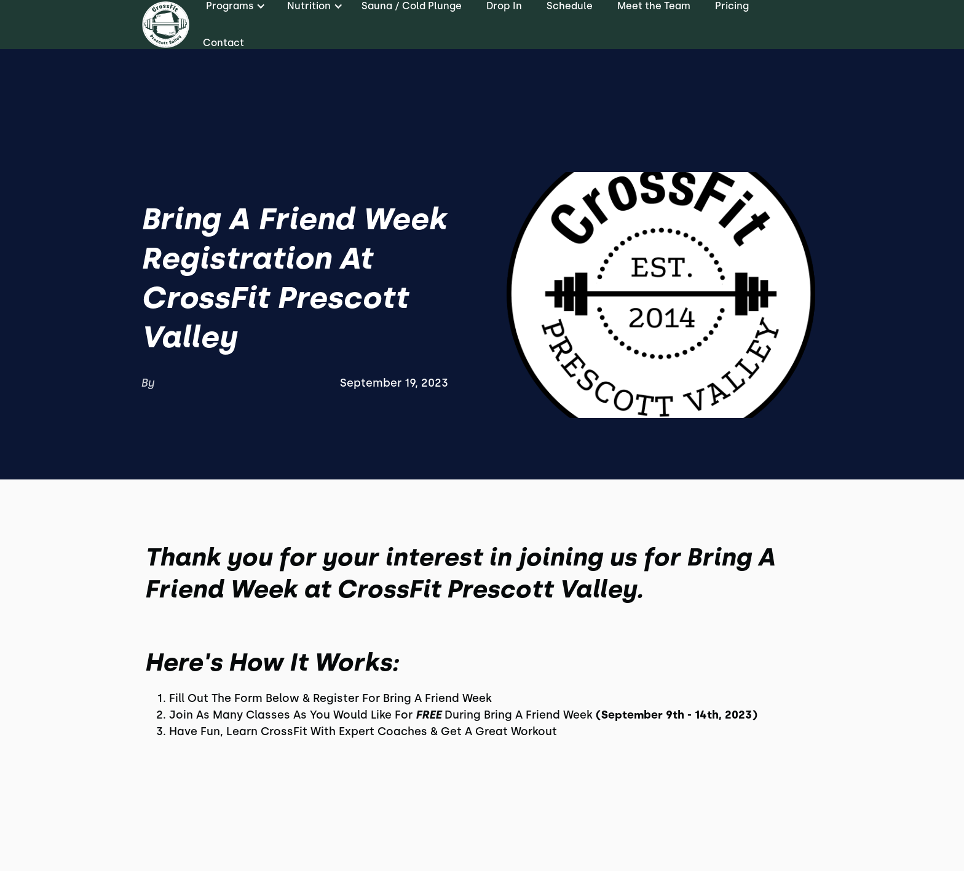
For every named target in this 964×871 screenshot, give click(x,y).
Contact (223, 43)
